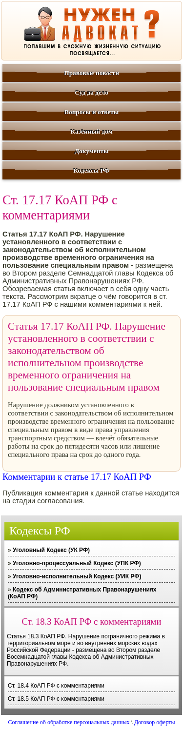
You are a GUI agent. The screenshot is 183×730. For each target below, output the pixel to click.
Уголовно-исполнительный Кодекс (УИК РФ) (77, 576)
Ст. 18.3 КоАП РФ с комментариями (92, 621)
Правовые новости (91, 73)
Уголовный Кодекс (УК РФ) (51, 550)
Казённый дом (91, 131)
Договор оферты (154, 722)
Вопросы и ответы (91, 112)
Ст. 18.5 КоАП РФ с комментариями (56, 698)
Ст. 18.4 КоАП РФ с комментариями (56, 685)
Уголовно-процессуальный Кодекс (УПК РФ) (77, 563)
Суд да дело (91, 92)
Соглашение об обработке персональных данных (68, 722)
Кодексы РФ (91, 170)
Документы (91, 151)
